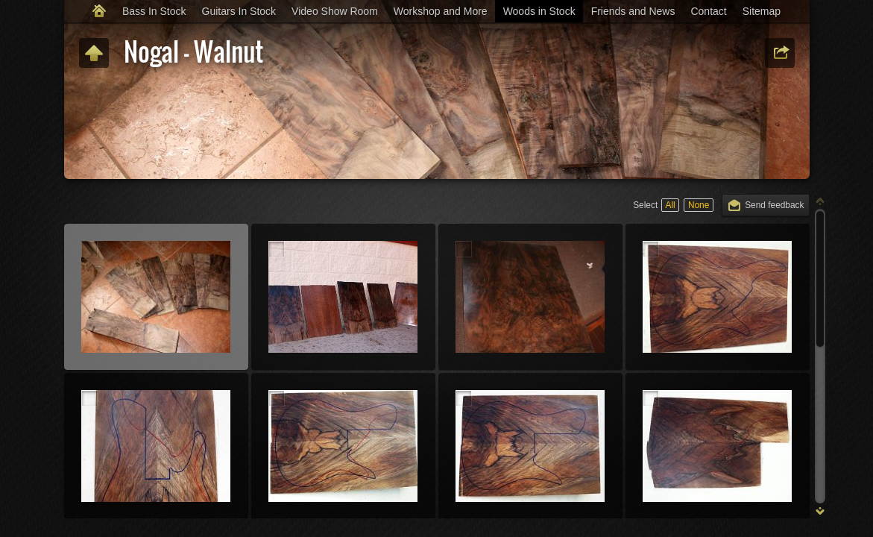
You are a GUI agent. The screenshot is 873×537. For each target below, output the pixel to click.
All (670, 205)
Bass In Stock (154, 11)
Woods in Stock (539, 11)
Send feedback (774, 205)
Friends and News (633, 11)
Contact (708, 11)
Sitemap (762, 11)
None (698, 205)
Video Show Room (334, 11)
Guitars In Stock (239, 11)
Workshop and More (441, 11)
